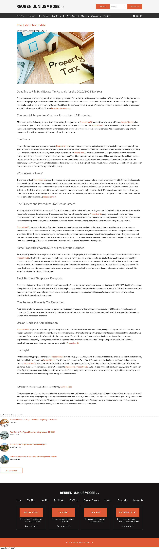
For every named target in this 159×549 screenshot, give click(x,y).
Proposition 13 (86, 122)
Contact (107, 16)
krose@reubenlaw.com (61, 108)
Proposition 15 (127, 122)
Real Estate (44, 16)
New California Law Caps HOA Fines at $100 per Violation (33, 420)
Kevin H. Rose (66, 387)
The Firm (20, 16)
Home (19, 500)
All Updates (11, 470)
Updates (85, 16)
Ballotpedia (70, 367)
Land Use (31, 16)
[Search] (124, 6)
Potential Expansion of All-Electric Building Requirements (33, 456)
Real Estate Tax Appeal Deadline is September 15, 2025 (32, 432)
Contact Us (138, 500)
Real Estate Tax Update (31, 25)
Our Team (56, 16)
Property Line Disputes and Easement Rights (28, 444)
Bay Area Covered (71, 16)
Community (96, 16)
